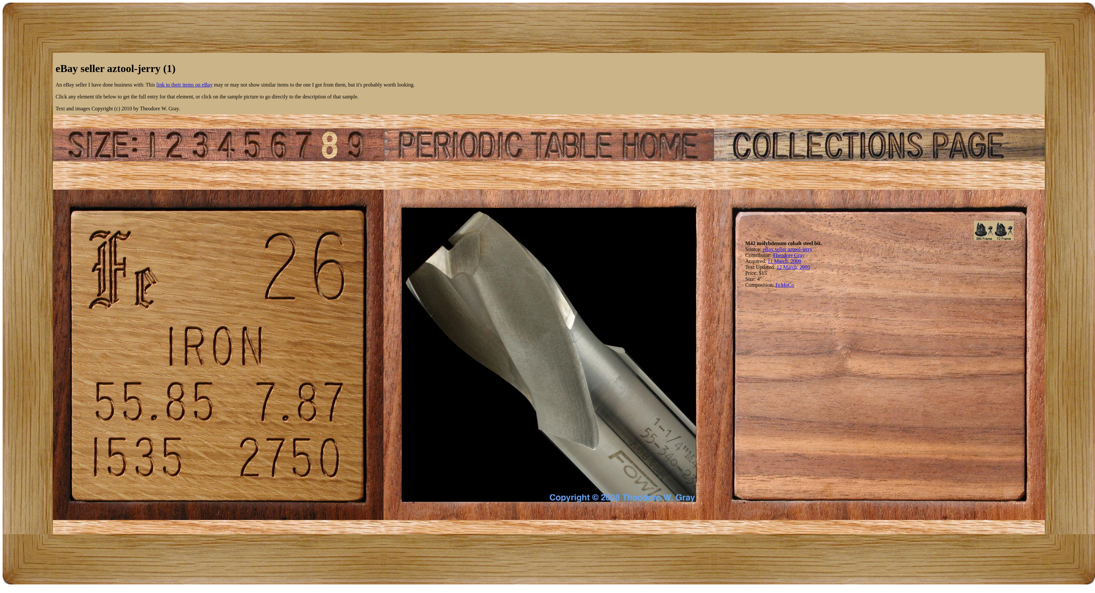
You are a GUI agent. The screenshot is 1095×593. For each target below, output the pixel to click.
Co (791, 285)
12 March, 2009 (793, 267)
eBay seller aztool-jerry (787, 249)
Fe (778, 285)
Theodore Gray (789, 255)
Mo (784, 285)
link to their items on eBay (184, 85)
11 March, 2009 (784, 261)
